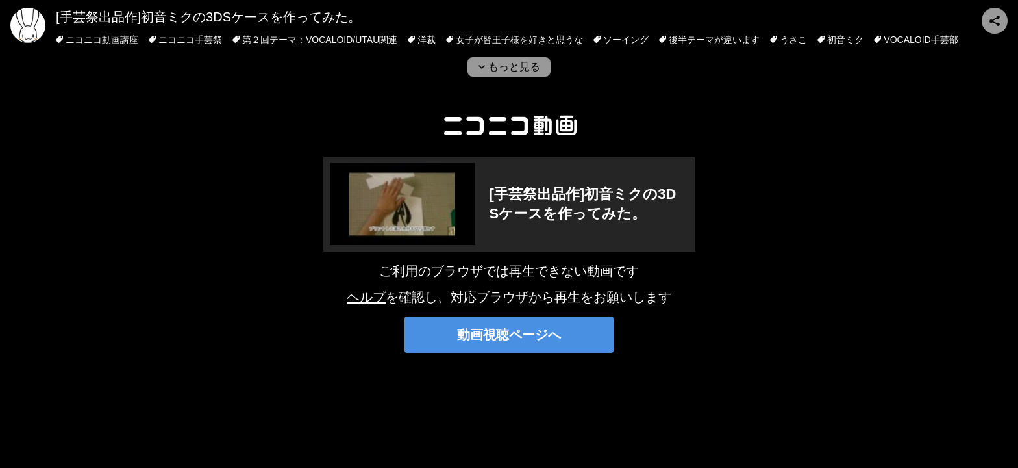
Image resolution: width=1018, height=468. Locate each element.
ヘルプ (366, 297)
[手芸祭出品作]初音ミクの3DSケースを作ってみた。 (208, 17)
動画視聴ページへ (509, 335)
